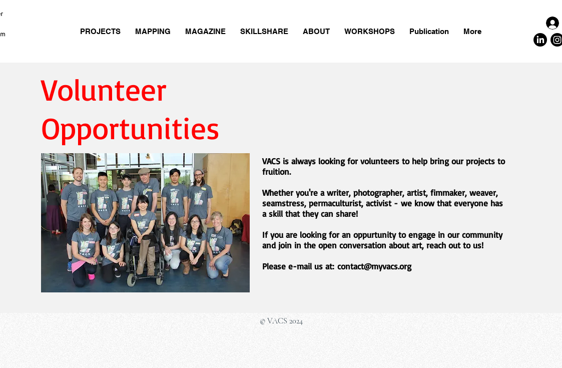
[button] (264, 31)
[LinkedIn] (540, 40)
